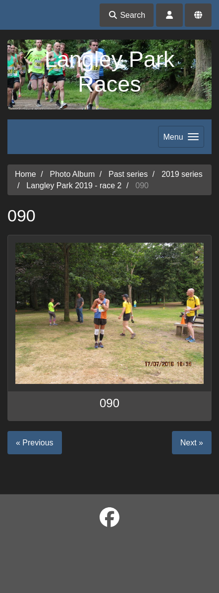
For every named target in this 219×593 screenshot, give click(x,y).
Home (25, 174)
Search (126, 15)
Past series (128, 174)
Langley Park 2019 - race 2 (73, 185)
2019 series (182, 174)
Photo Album (72, 174)
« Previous (35, 442)
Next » (191, 442)
